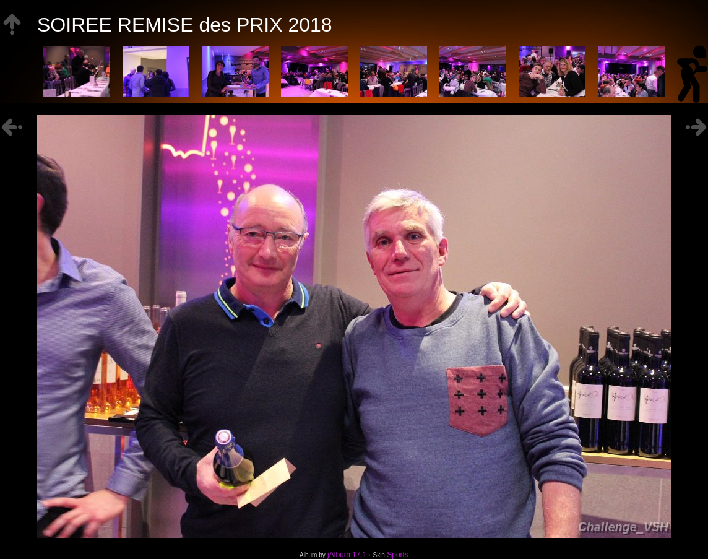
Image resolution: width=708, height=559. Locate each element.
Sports (397, 554)
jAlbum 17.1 (346, 554)
